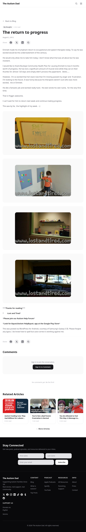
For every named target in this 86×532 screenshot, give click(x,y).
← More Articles (43, 429)
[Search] (76, 4)
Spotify (46, 486)
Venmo (5, 514)
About (74, 482)
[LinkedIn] (14, 494)
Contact (75, 490)
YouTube (47, 490)
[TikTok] (18, 494)
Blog (32, 482)
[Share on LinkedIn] (22, 42)
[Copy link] (28, 42)
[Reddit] (4, 498)
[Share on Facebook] (11, 42)
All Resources (63, 482)
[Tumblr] (25, 494)
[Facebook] (7, 494)
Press (74, 486)
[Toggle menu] (81, 3)
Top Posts (34, 493)
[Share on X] (16, 42)
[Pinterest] (22, 494)
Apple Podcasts (50, 482)
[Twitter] (4, 494)
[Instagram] (11, 494)
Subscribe (61, 462)
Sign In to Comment (43, 367)
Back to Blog (9, 21)
